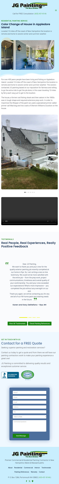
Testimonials (46, 468)
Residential (18, 468)
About (10, 468)
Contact (42, 472)
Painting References (21, 472)
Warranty (34, 472)
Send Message (21, 436)
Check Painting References (40, 324)
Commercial (28, 468)
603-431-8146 (44, 477)
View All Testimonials (17, 324)
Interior (37, 468)
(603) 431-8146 (40, 14)
